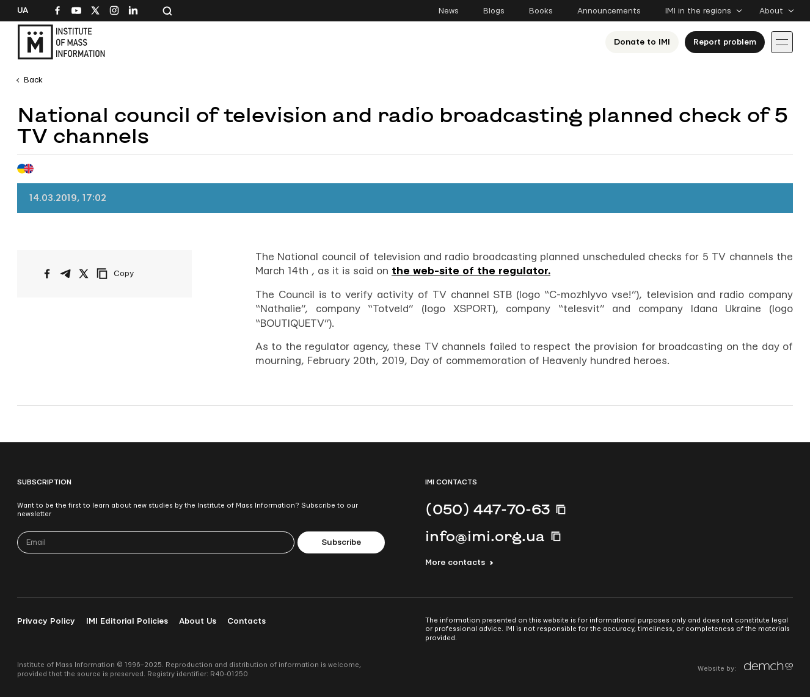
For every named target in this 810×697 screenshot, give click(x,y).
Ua (22, 10)
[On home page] (61, 42)
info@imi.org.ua (485, 535)
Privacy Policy (46, 621)
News (449, 11)
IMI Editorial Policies (127, 621)
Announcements (609, 11)
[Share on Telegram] (65, 273)
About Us (197, 621)
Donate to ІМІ (642, 42)
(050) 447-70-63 (487, 509)
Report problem (724, 42)
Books (541, 11)
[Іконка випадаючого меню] (782, 42)
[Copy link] (132, 273)
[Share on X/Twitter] (83, 273)
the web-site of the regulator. (471, 271)
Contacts (246, 621)
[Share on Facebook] (47, 273)
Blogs (494, 11)
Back (33, 80)
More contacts (455, 562)
